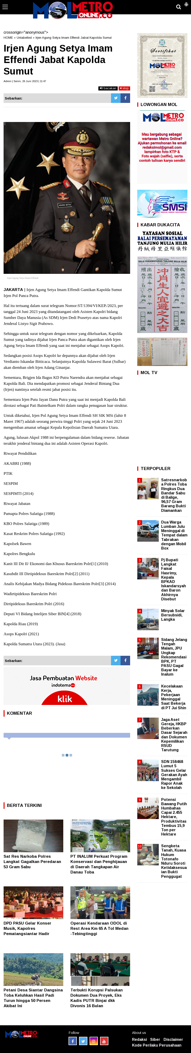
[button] (186, 2)
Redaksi (139, 1039)
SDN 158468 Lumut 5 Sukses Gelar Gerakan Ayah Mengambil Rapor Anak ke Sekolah (174, 775)
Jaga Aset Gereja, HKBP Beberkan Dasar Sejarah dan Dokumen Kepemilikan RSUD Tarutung (174, 735)
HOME (8, 37)
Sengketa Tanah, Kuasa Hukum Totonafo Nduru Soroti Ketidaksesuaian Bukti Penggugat (174, 861)
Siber (155, 1039)
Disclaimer (173, 1039)
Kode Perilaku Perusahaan (156, 1045)
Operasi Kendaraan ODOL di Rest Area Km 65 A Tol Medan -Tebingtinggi (99, 928)
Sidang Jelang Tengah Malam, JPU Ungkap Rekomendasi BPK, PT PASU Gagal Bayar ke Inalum (174, 657)
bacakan (108, 88)
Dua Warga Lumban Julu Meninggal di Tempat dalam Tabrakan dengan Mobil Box (174, 535)
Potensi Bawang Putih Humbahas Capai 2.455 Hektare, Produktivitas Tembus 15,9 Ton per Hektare (174, 817)
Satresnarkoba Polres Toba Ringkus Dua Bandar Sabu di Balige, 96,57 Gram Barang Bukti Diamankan (174, 495)
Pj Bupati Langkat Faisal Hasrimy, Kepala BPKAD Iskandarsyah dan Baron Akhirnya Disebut (173, 579)
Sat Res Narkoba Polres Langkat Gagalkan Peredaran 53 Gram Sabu (32, 861)
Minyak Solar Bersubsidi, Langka (173, 615)
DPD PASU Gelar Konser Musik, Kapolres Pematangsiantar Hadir (27, 928)
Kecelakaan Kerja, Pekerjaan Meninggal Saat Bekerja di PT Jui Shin (173, 697)
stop (124, 88)
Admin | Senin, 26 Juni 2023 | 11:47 (25, 81)
